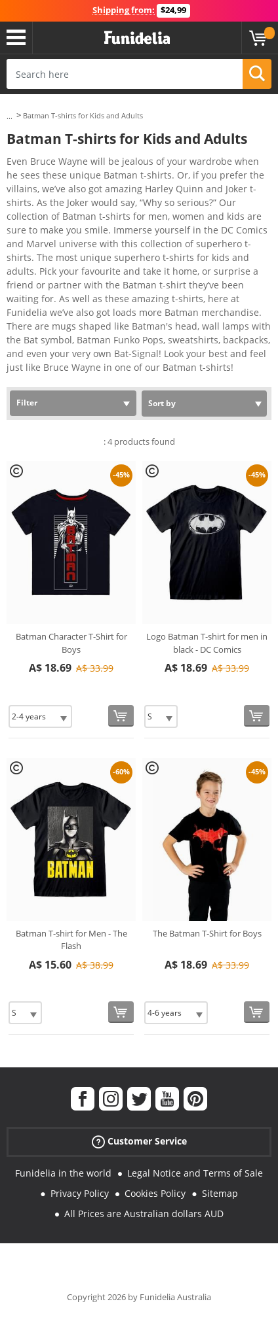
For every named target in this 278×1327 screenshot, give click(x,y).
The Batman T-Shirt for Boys (207, 933)
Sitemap (220, 1193)
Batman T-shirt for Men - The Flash (71, 939)
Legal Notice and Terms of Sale (195, 1173)
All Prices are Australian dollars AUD (144, 1213)
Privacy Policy (79, 1193)
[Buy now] (121, 716)
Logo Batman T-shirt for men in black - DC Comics (207, 642)
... (9, 116)
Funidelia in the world (63, 1173)
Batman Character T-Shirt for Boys (71, 642)
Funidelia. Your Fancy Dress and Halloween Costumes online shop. (137, 38)
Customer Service (139, 1141)
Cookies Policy (155, 1193)
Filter (26, 402)
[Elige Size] (40, 716)
